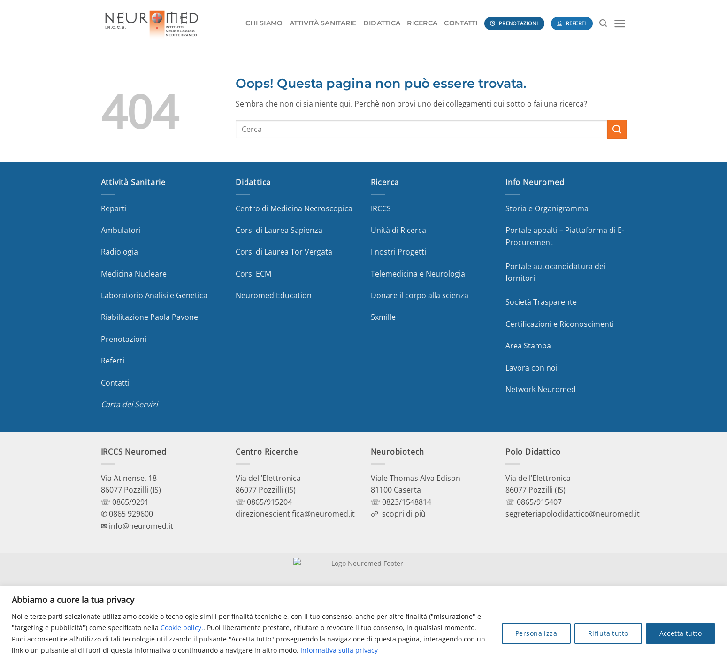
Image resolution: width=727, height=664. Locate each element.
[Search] (603, 23)
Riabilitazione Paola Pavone (149, 317)
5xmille (383, 317)
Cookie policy (181, 627)
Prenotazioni (123, 339)
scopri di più (404, 514)
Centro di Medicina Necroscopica (294, 208)
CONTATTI (460, 23)
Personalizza (536, 633)
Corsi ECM (253, 274)
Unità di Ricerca (398, 230)
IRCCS (381, 208)
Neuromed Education (274, 295)
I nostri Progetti (398, 252)
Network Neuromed (540, 389)
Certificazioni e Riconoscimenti (559, 324)
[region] (363, 625)
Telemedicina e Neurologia (418, 274)
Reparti (114, 208)
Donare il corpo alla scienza (419, 295)
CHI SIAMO (264, 23)
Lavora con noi (531, 368)
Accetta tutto (680, 633)
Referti (112, 360)
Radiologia (119, 252)
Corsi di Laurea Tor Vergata (284, 252)
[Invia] (616, 129)
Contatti (115, 383)
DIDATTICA (382, 23)
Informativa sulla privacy (339, 650)
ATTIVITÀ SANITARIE (323, 23)
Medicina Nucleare (134, 274)
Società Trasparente (541, 302)
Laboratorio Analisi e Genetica (154, 295)
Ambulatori (121, 230)
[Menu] (619, 23)
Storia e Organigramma (547, 208)
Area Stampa (528, 345)
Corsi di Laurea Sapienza (279, 230)
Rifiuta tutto (608, 633)
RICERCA (422, 23)
